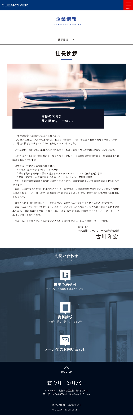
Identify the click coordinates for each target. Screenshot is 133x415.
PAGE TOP (66, 369)
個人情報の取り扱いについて (66, 405)
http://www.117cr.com (79, 394)
